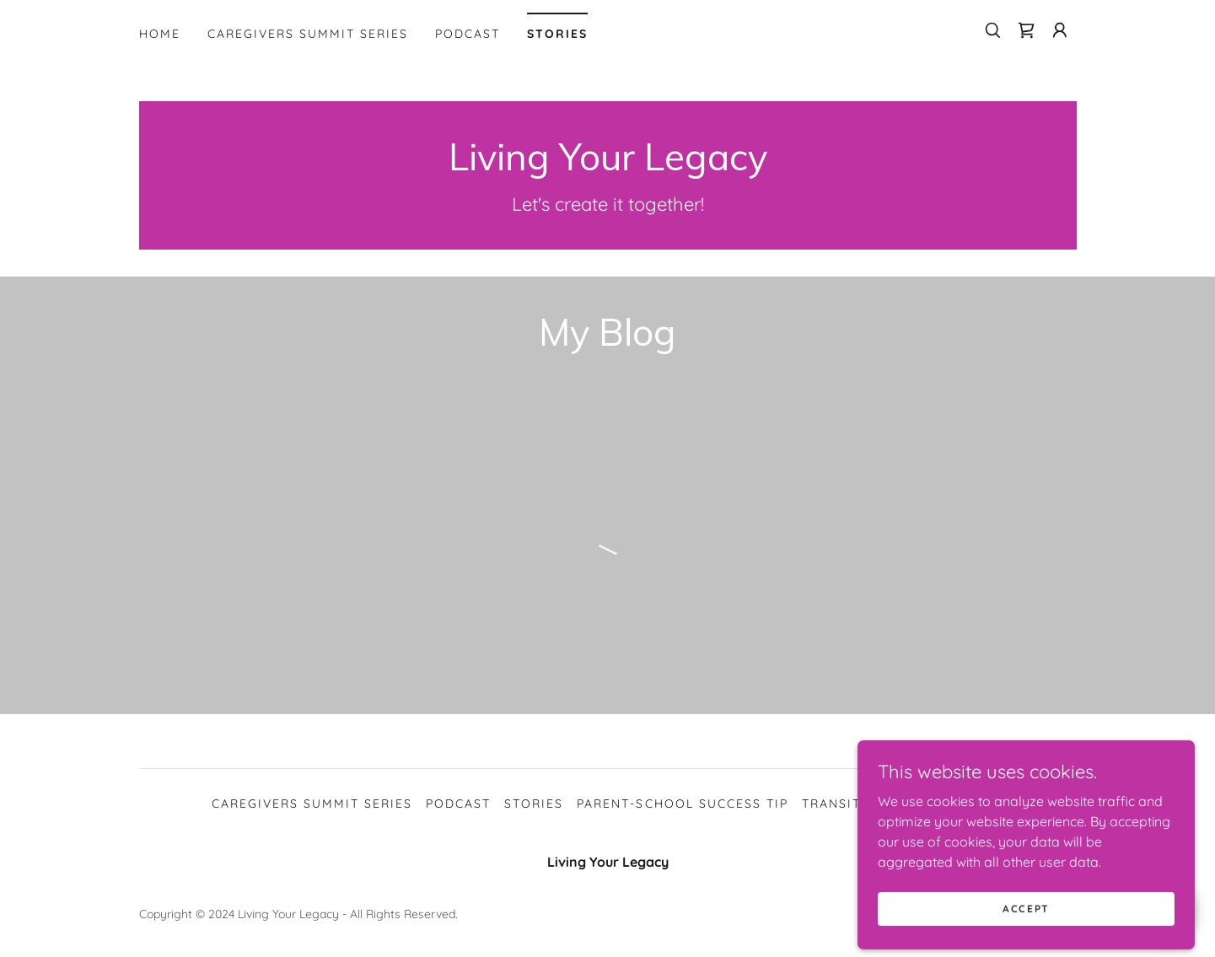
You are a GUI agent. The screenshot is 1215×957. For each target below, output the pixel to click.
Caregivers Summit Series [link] (307, 33)
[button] (1060, 30)
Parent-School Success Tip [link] (682, 803)
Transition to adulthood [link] (902, 803)
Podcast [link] (467, 33)
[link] (1026, 30)
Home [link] (159, 33)
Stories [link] (557, 33)
